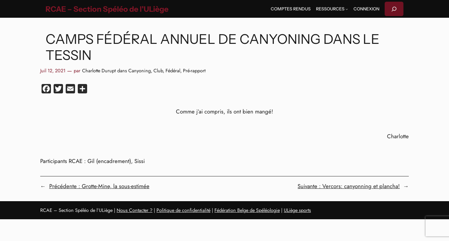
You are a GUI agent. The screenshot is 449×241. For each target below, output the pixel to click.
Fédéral (173, 70)
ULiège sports (297, 210)
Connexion (366, 8)
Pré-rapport (194, 70)
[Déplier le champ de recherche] (394, 9)
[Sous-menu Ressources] (346, 9)
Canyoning (139, 70)
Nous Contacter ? (134, 210)
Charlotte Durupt (99, 70)
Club (158, 70)
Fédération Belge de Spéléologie (247, 210)
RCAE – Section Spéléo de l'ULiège (107, 9)
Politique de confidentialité (183, 210)
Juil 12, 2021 (52, 70)
